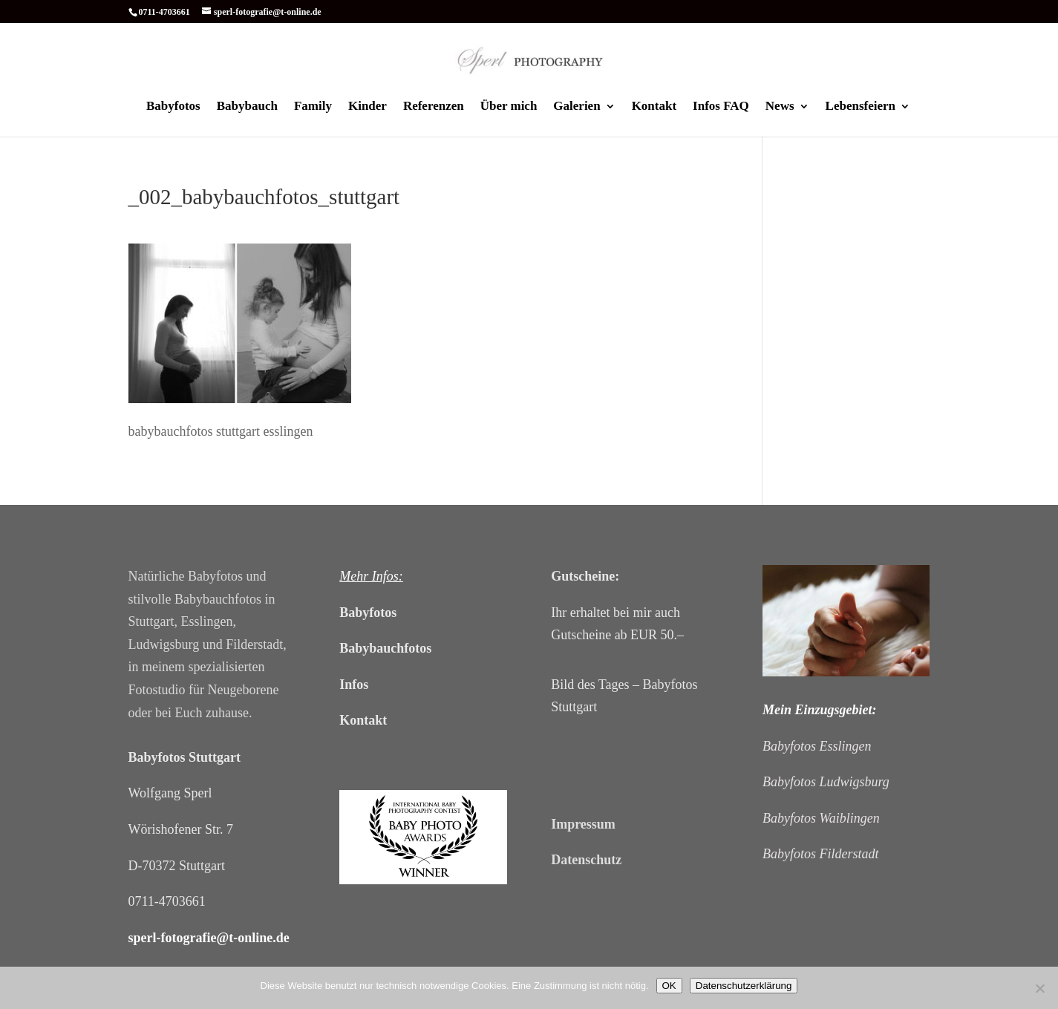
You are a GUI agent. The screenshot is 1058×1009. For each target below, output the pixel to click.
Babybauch (247, 107)
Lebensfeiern (860, 107)
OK (669, 985)
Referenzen (433, 107)
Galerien (576, 107)
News (779, 107)
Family (313, 107)
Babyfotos (173, 107)
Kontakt (654, 107)
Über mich (509, 107)
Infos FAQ (721, 107)
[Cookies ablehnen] (1039, 988)
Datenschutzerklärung (744, 985)
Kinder (367, 107)
